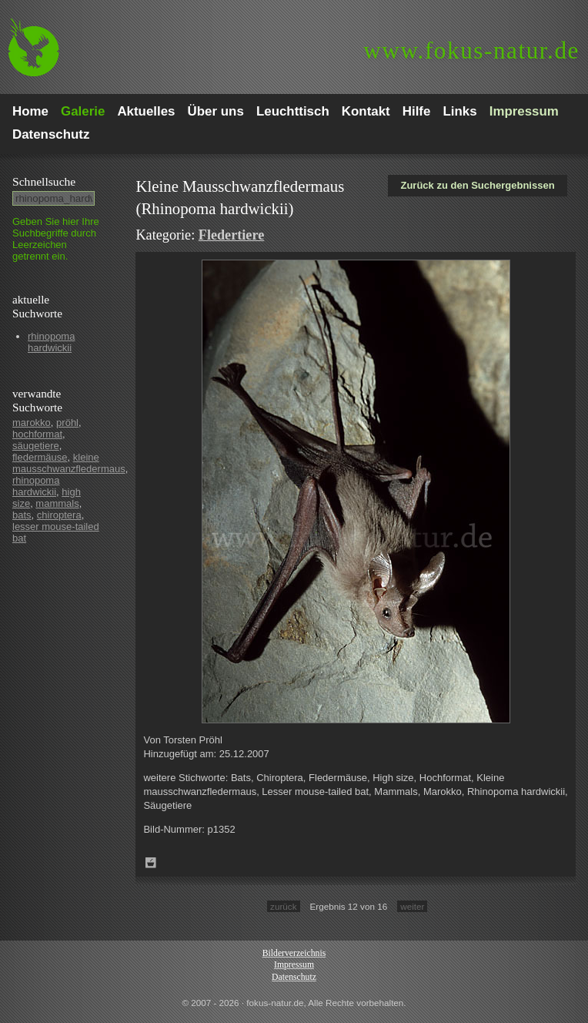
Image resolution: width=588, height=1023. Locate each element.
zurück (283, 906)
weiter (412, 906)
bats (22, 515)
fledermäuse (40, 457)
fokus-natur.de (471, 50)
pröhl (67, 422)
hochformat (37, 434)
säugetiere (35, 445)
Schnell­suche (43, 181)
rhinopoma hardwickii (51, 342)
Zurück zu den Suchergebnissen (477, 185)
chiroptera (59, 515)
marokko (31, 422)
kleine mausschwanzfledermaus (68, 463)
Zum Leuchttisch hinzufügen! (150, 862)
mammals (57, 503)
